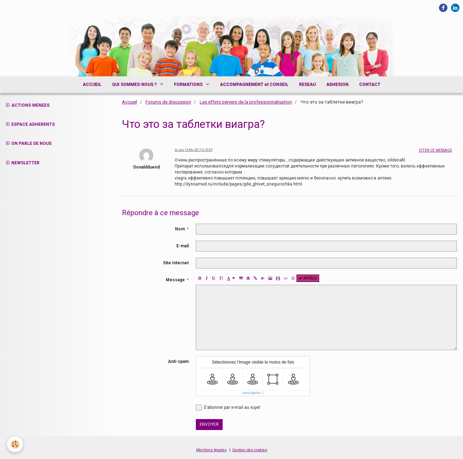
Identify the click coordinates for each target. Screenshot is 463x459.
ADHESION (337, 84)
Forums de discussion (168, 102)
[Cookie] (15, 444)
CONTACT (369, 84)
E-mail (182, 245)
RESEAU (307, 84)
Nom (180, 228)
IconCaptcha (251, 393)
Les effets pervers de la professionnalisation (246, 102)
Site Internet (176, 262)
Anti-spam (178, 361)
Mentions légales (211, 450)
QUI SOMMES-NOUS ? (135, 84)
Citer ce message (435, 150)
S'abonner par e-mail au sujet (228, 408)
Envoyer (209, 424)
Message (175, 279)
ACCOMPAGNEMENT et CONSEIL (254, 84)
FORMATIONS (189, 84)
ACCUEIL (92, 84)
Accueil (129, 102)
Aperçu (308, 278)
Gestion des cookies (249, 450)
